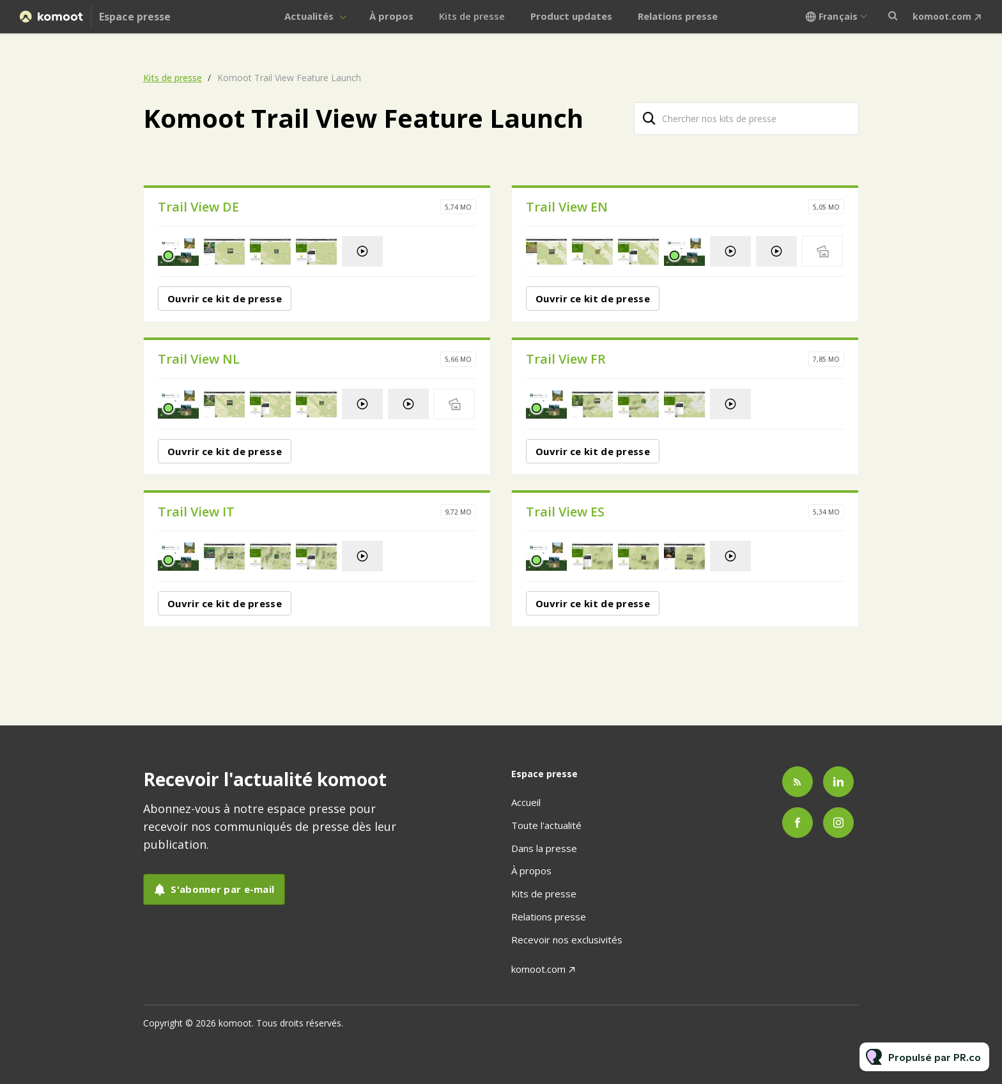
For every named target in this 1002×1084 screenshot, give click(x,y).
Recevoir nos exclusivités (566, 939)
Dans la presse (544, 848)
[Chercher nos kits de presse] (746, 118)
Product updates (571, 16)
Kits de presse (472, 16)
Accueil (526, 802)
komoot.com (942, 16)
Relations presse (678, 16)
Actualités (309, 16)
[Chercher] (649, 118)
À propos (391, 16)
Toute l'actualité (546, 825)
